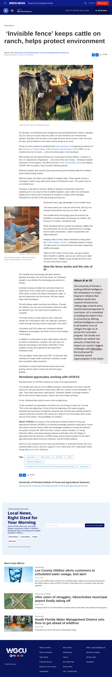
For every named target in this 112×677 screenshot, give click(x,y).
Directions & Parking (93, 652)
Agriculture (9, 26)
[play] (6, 10)
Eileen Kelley (39, 604)
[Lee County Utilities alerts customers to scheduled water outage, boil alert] (18, 574)
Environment (39, 567)
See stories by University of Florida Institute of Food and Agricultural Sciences (53, 485)
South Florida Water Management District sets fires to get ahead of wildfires (69, 621)
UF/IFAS (59, 457)
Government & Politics (43, 594)
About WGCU (67, 647)
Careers (65, 657)
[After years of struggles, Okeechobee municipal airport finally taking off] (18, 601)
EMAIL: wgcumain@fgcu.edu (95, 647)
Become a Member (46, 652)
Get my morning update (94, 525)
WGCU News (46, 457)
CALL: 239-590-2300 (70, 671)
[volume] (12, 10)
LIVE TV (92, 3)
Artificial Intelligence (34, 462)
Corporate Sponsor (46, 662)
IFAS (70, 457)
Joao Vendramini (63, 146)
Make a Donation (45, 647)
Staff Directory (67, 652)
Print (105, 54)
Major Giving (44, 657)
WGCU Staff (39, 578)
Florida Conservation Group (70, 163)
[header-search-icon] (85, 3)
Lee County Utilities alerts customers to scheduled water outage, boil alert (65, 572)
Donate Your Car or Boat (48, 666)
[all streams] (101, 10)
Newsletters (90, 662)
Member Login (91, 657)
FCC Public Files (68, 662)
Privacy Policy (67, 666)
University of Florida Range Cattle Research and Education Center (50, 149)
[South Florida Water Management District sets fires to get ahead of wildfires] (18, 623)
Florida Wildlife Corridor (56, 242)
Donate (103, 3)
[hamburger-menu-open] (5, 3)
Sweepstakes (44, 671)
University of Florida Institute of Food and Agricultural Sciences (41, 53)
